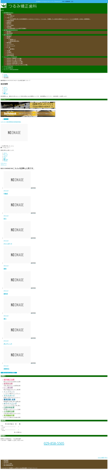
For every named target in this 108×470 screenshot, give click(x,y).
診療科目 (9, 22)
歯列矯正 (11, 30)
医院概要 (8, 12)
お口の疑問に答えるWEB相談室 (50, 19)
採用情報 (9, 27)
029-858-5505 (54, 443)
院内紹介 (9, 23)
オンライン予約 (11, 69)
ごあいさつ (10, 17)
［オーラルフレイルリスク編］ (17, 64)
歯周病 (8, 38)
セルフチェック (10, 56)
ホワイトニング (11, 45)
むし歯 (8, 47)
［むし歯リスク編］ (14, 60)
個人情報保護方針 (8, 465)
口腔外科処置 (10, 55)
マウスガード (10, 53)
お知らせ (12, 16)
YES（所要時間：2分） (68, 1)
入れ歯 (8, 50)
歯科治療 (8, 34)
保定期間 (9, 122)
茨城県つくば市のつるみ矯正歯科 (18, 468)
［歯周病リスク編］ (14, 58)
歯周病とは (13, 39)
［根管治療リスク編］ (15, 63)
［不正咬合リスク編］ (15, 61)
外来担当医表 (10, 20)
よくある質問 (8, 67)
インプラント (10, 44)
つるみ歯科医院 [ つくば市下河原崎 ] (16, 28)
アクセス (8, 66)
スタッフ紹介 (10, 25)
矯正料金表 (10, 33)
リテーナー (4, 122)
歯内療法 (12, 49)
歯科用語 (6, 119)
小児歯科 (9, 52)
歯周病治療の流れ (14, 41)
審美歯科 (9, 42)
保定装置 (13, 122)
